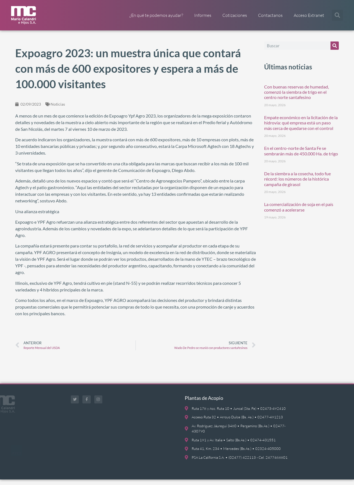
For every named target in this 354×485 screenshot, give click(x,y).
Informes (202, 15)
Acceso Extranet (309, 15)
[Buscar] (334, 51)
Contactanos (270, 15)
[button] (337, 15)
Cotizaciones (234, 15)
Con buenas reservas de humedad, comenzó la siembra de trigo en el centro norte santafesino (296, 97)
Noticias (58, 109)
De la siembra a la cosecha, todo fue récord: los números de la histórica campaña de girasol (297, 184)
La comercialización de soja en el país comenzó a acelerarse (298, 212)
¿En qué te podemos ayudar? (156, 15)
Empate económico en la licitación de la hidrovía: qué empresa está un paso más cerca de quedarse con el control (301, 128)
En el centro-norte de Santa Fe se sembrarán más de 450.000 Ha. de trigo (301, 156)
